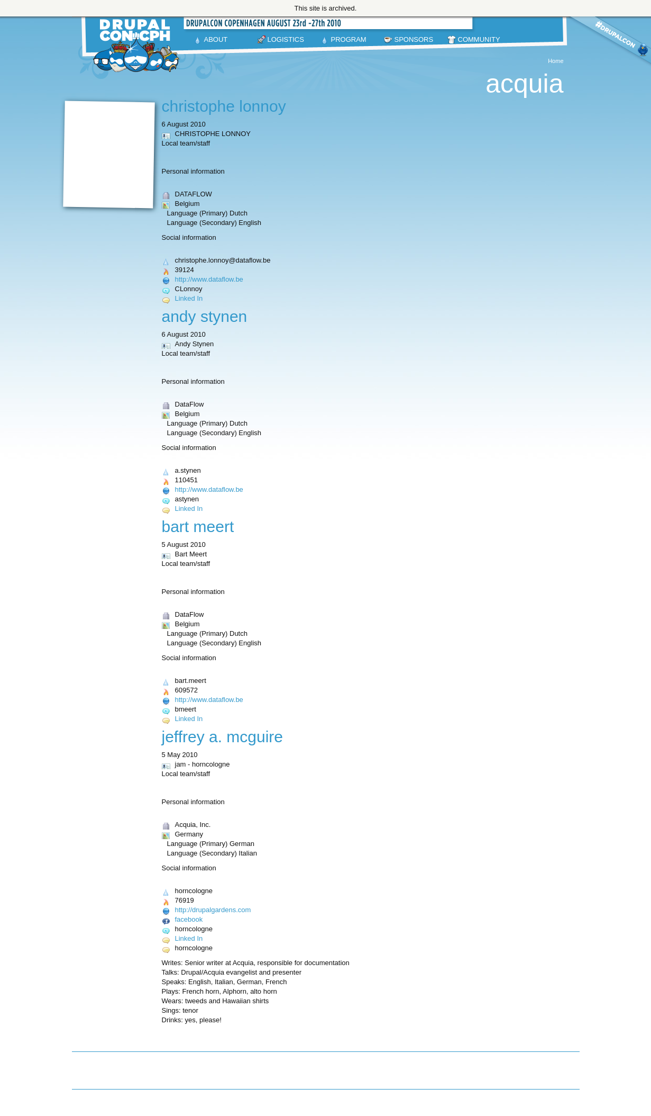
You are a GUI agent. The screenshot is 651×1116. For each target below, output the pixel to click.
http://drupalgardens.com (213, 910)
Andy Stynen (204, 316)
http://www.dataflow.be (209, 279)
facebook (189, 919)
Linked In (189, 298)
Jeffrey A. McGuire (222, 736)
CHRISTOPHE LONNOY (224, 106)
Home (555, 61)
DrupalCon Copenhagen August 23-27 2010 (138, 45)
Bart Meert (198, 526)
